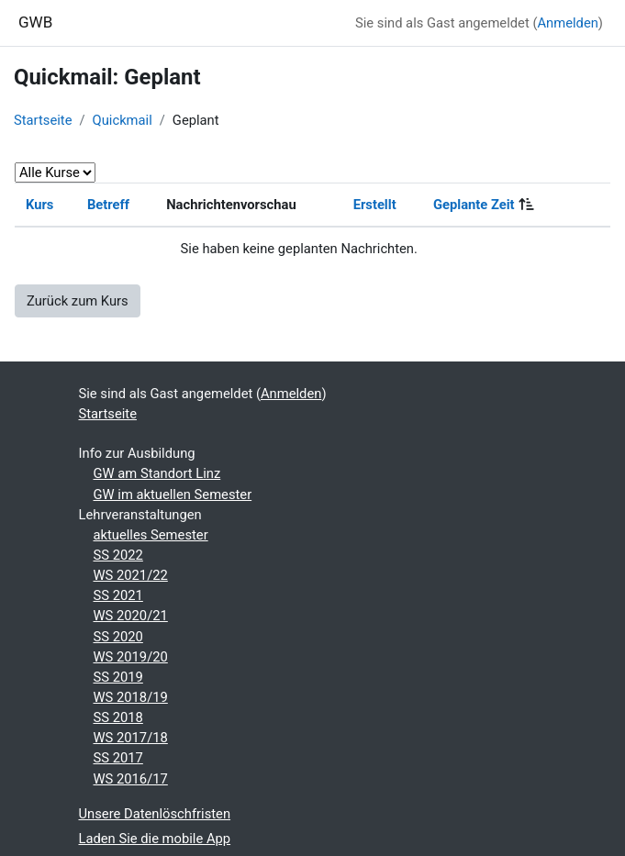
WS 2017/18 (131, 737)
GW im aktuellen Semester (173, 494)
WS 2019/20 (131, 657)
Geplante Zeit (474, 204)
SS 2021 (118, 595)
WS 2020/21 (131, 615)
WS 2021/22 (131, 575)
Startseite (43, 120)
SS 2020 (118, 636)
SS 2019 (118, 677)
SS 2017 (118, 758)
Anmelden (567, 23)
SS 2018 (118, 717)
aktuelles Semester (151, 535)
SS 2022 (118, 555)
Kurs (39, 204)
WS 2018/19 (131, 697)
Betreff (108, 204)
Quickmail (122, 120)
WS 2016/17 (131, 779)
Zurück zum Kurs (77, 301)
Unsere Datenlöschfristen (155, 814)
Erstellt (374, 204)
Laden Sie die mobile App (155, 838)
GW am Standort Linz (157, 473)
